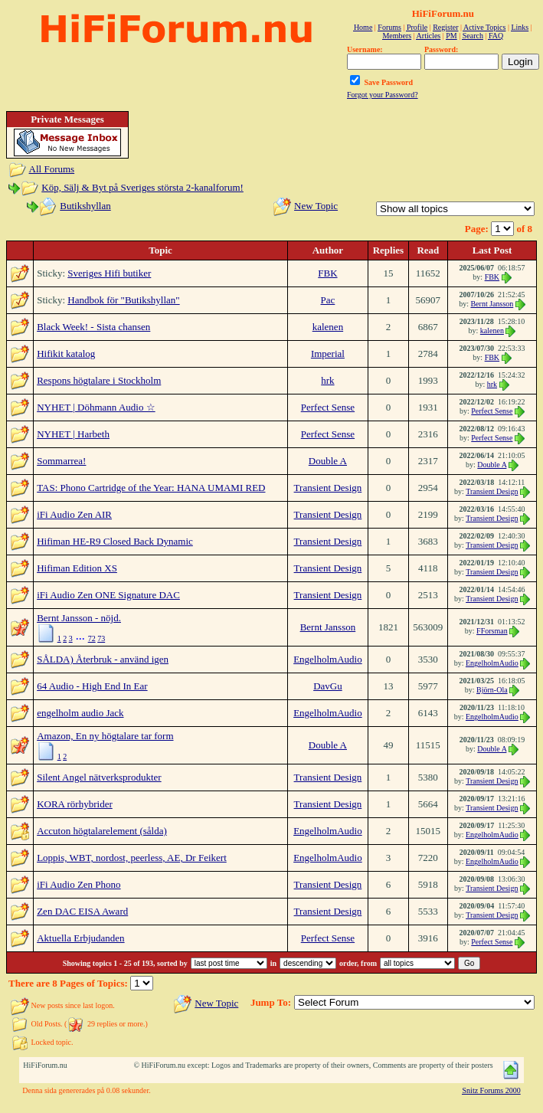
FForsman (492, 631)
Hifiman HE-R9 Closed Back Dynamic (115, 541)
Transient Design (328, 487)
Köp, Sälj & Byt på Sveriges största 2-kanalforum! (142, 187)
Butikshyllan (85, 205)
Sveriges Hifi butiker (109, 273)
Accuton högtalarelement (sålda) (102, 830)
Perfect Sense (328, 407)
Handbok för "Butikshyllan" (123, 300)
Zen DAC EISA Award (82, 911)
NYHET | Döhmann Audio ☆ (96, 407)
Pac (328, 300)
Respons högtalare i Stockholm (99, 380)
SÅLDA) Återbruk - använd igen (102, 659)
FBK (327, 273)
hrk (327, 380)
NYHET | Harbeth (73, 434)
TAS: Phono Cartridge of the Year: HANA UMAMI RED (151, 487)
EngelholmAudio (327, 659)
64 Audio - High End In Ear (92, 686)
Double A (328, 460)
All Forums (52, 169)
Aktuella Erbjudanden (80, 938)
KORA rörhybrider (75, 804)
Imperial (328, 353)
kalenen (327, 326)
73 (101, 638)
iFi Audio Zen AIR (74, 514)
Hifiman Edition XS (77, 568)
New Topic (316, 205)
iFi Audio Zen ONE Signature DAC (108, 595)
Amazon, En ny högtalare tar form (105, 735)
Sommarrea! (61, 460)
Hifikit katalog (66, 353)
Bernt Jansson (491, 304)
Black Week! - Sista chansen (93, 326)
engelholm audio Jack (80, 713)
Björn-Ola (492, 690)
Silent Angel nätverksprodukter (99, 777)
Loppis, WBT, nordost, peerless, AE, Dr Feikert (132, 857)
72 (92, 638)
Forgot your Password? (382, 94)
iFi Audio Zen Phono (78, 884)
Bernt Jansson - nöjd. (79, 618)
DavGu (327, 686)
